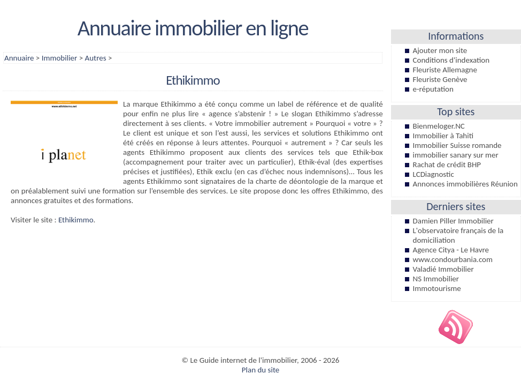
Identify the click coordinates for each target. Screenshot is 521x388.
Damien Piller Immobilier (453, 221)
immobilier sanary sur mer (456, 155)
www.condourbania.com (453, 259)
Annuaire (19, 58)
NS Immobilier (436, 278)
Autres (95, 58)
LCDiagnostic (433, 174)
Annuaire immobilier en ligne (193, 27)
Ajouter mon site (440, 50)
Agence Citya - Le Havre (451, 250)
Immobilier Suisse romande (457, 145)
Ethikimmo (76, 220)
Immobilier (60, 58)
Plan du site (260, 370)
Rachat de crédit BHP (447, 164)
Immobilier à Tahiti (443, 135)
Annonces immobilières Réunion (465, 184)
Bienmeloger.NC (439, 126)
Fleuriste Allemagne (445, 69)
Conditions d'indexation (451, 60)
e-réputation (433, 89)
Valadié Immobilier (443, 269)
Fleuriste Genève (440, 79)
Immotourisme (437, 288)
